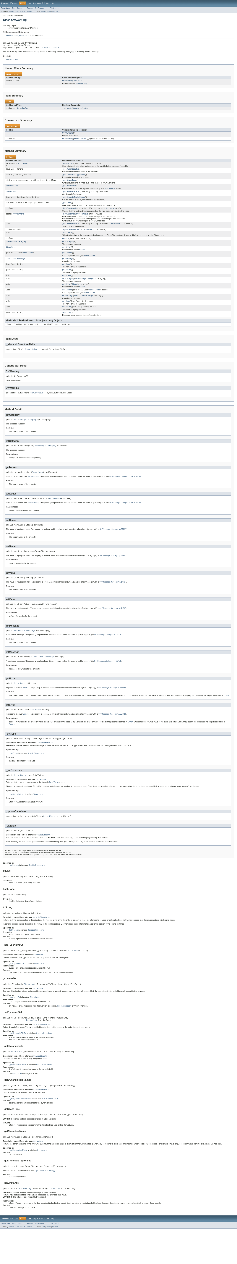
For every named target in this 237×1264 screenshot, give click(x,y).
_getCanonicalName (71, 172)
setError (66, 294)
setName (66, 312)
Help (53, 3)
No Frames (39, 8)
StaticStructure (12, 36)
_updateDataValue (71, 235)
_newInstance (68, 219)
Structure (23, 36)
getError (66, 254)
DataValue (11, 196)
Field (17, 11)
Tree (29, 3)
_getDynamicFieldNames (73, 202)
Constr (22, 11)
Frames (30, 8)
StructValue (22, 110)
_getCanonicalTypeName (73, 178)
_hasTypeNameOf (69, 214)
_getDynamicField (71, 196)
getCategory (68, 248)
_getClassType (69, 184)
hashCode (66, 284)
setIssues (67, 300)
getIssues (67, 260)
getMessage (67, 267)
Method (29, 11)
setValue (66, 318)
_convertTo (67, 166)
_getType (66, 208)
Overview (5, 3)
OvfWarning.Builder (72, 82)
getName (66, 273)
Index (46, 3)
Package (14, 3)
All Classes (54, 8)
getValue (66, 278)
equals (65, 245)
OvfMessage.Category (16, 248)
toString (66, 324)
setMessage (67, 306)
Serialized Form (12, 61)
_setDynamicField (71, 230)
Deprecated (38, 3)
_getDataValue (69, 190)
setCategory (68, 288)
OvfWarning (67, 135)
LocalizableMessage (15, 267)
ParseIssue (27, 260)
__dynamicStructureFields (75, 110)
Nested (11, 11)
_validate (67, 239)
